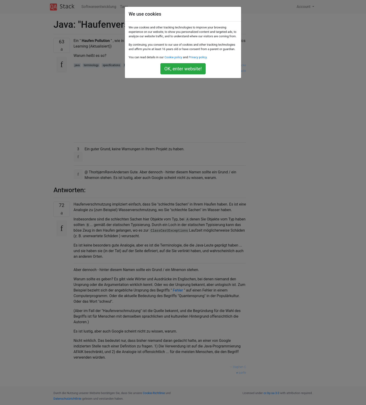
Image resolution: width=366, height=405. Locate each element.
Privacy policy (198, 57)
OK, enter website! (183, 69)
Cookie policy (173, 57)
